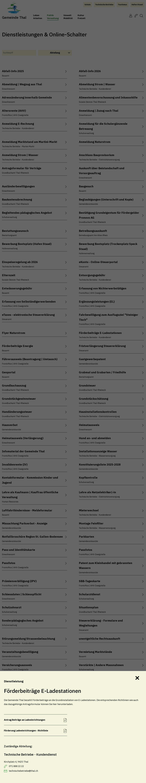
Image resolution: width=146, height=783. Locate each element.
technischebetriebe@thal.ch (23, 770)
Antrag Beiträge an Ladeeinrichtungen (24, 719)
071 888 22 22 (16, 766)
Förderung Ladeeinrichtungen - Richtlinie (26, 730)
